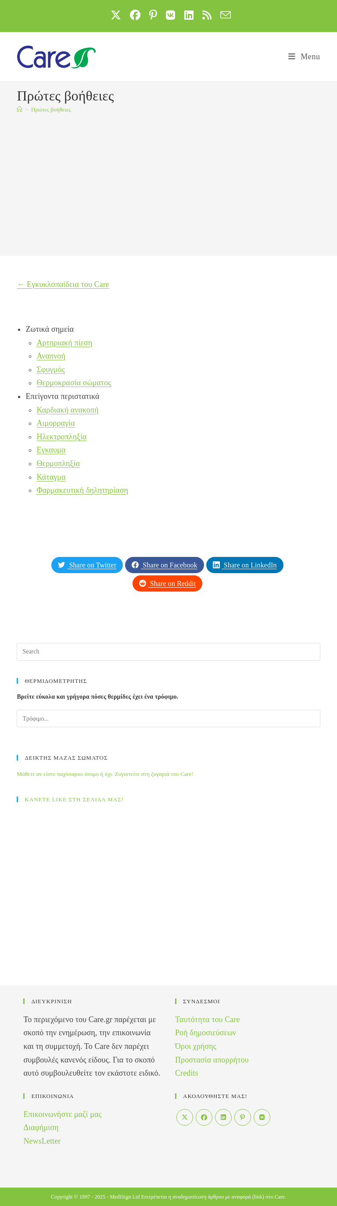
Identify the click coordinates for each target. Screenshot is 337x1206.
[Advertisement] (168, 185)
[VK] (262, 1117)
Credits (186, 1073)
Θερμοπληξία (58, 463)
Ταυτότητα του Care (207, 1019)
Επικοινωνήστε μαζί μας (62, 1114)
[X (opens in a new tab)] (115, 15)
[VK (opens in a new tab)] (170, 15)
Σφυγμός (50, 369)
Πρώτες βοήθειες (51, 109)
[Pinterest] (242, 1117)
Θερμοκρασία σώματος (73, 382)
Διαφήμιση (40, 1127)
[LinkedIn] (223, 1117)
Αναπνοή (50, 356)
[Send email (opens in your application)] (223, 15)
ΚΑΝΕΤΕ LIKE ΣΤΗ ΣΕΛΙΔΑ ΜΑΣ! (74, 799)
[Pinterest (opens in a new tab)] (153, 15)
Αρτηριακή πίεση (64, 342)
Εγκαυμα (50, 449)
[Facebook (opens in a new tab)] (135, 15)
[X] (184, 1117)
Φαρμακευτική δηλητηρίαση (82, 490)
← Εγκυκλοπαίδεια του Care (63, 284)
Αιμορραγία (55, 423)
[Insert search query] (168, 651)
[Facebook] (204, 1117)
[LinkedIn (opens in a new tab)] (189, 15)
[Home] (19, 109)
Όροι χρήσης (195, 1046)
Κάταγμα (50, 477)
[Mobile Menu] (304, 56)
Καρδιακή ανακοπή (67, 410)
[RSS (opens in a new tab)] (207, 15)
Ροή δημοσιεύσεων (205, 1032)
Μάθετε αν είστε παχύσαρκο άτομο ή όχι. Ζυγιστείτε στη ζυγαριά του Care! (105, 774)
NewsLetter (42, 1141)
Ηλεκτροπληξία (61, 436)
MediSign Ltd (125, 1197)
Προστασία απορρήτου (212, 1059)
